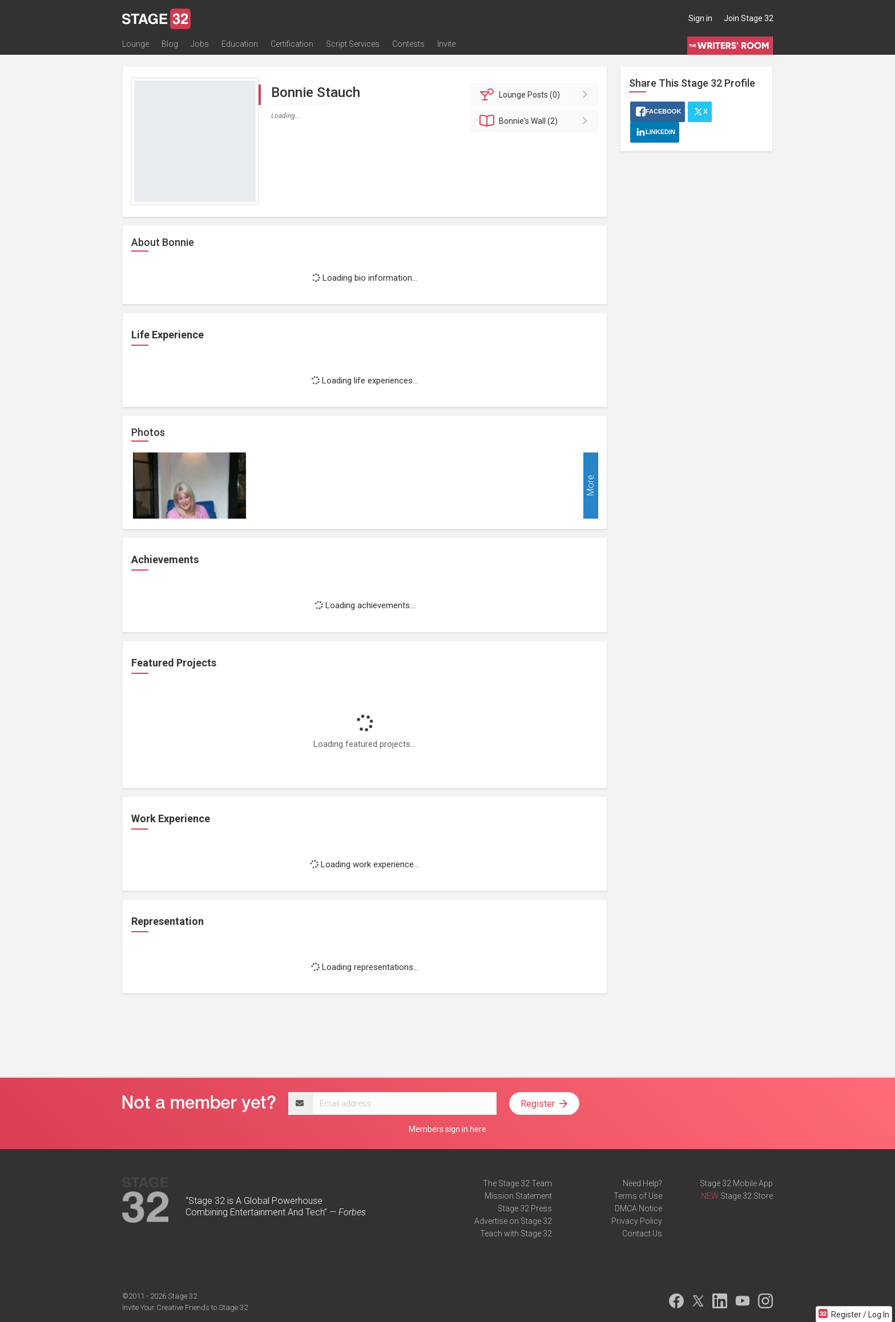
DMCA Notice (638, 1208)
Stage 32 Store (746, 1195)
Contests (408, 43)
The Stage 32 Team (517, 1183)
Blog (170, 43)
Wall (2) (536, 121)
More (590, 485)
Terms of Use (638, 1195)
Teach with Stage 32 (516, 1233)
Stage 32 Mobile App (736, 1183)
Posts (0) (536, 95)
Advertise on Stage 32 (513, 1221)
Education (239, 43)
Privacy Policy (636, 1221)
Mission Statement (518, 1195)
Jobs (200, 43)
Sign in (700, 18)
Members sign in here (447, 1129)
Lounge (135, 43)
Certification (292, 43)
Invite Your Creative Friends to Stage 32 (185, 1307)
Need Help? (642, 1183)
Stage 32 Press (525, 1208)
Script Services (353, 43)
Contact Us (642, 1233)
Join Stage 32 (748, 18)
